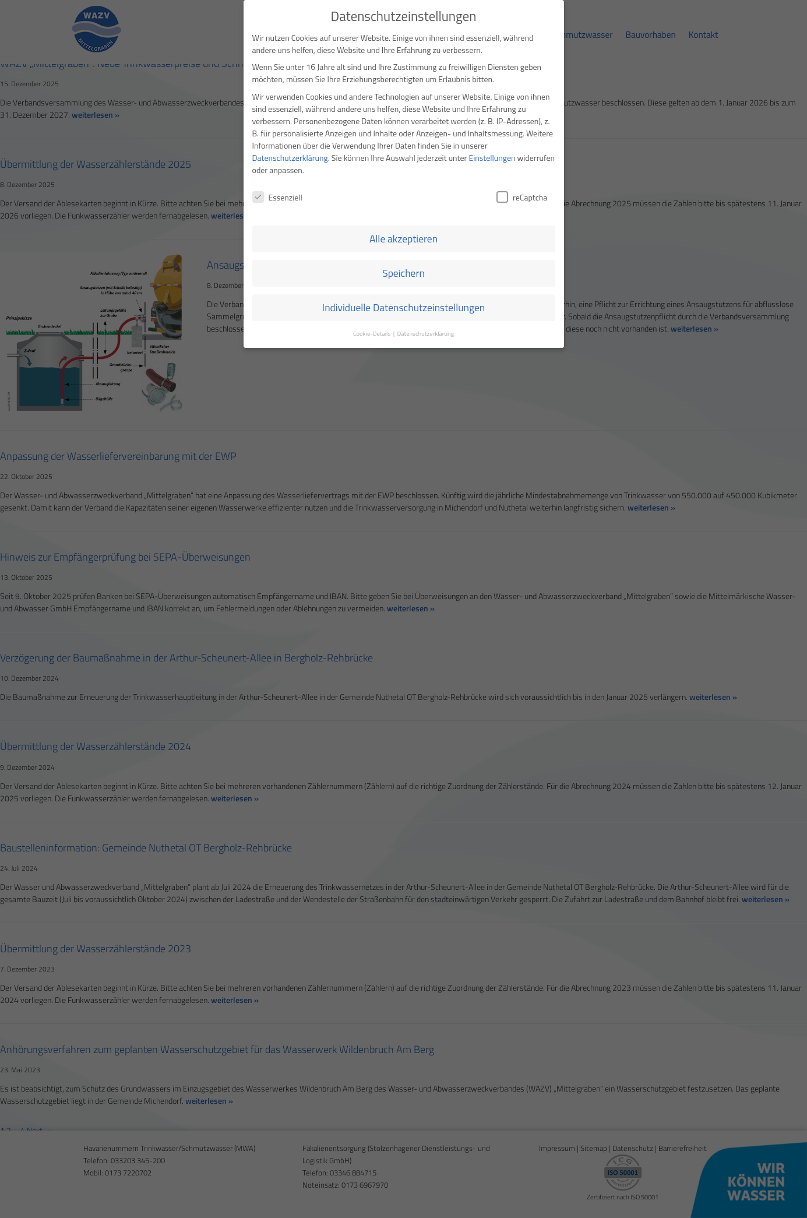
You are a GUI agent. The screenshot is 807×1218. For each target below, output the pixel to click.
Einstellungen (492, 109)
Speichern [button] (403, 225)
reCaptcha (521, 149)
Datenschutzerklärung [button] (425, 285)
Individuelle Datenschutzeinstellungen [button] (403, 259)
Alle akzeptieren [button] (403, 190)
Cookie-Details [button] (372, 285)
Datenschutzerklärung (290, 109)
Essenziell (277, 149)
